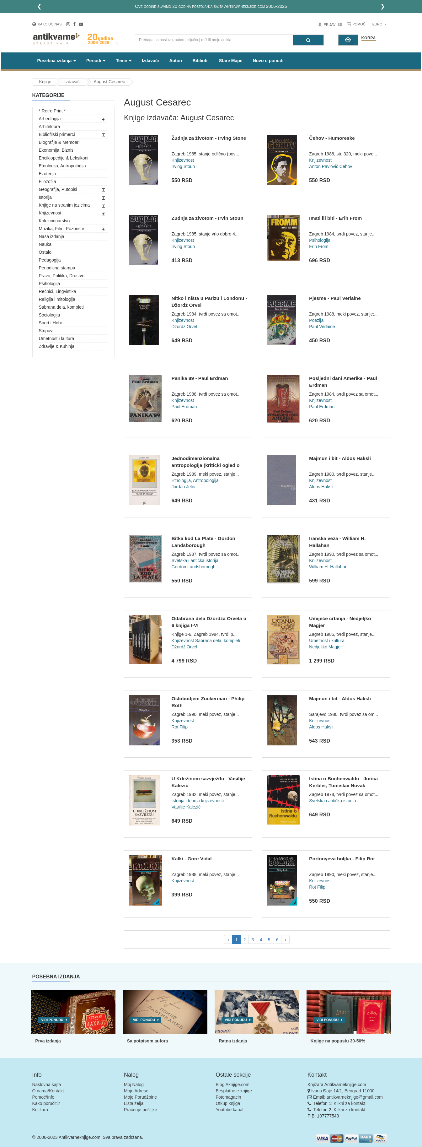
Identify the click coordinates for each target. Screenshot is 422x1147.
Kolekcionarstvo (54, 220)
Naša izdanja (51, 236)
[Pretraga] (308, 40)
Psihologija (49, 283)
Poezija (316, 320)
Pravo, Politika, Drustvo (62, 275)
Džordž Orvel (184, 326)
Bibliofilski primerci (57, 134)
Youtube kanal (229, 1109)
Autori (175, 60)
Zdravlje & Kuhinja (57, 346)
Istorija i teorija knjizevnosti (198, 800)
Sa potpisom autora (147, 1040)
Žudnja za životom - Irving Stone (209, 138)
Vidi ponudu (52, 1020)
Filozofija (47, 181)
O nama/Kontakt (48, 1090)
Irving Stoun (183, 166)
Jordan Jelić (183, 486)
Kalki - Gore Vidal (192, 858)
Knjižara (40, 1109)
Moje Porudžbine (140, 1097)
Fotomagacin (228, 1097)
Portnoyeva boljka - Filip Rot (342, 858)
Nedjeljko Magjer (325, 646)
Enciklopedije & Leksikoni (63, 157)
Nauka (45, 244)
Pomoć (359, 24)
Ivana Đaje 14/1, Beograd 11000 (343, 1090)
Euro (379, 24)
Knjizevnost (50, 212)
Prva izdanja (48, 1040)
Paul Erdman (184, 406)
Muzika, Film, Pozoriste (61, 228)
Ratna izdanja (233, 1040)
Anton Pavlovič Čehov (330, 166)
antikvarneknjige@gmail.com (355, 1097)
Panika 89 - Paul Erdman (200, 378)
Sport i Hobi (50, 322)
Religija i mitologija (57, 299)
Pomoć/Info (43, 1097)
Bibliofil (201, 60)
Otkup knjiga (228, 1103)
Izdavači (150, 60)
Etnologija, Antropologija (62, 165)
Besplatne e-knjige (234, 1090)
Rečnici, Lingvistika (57, 291)
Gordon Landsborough (194, 566)
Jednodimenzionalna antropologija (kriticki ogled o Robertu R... (206, 465)
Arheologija (50, 118)
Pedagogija (50, 259)
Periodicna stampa (57, 267)
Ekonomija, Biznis (56, 150)
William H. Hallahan (328, 566)
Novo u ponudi (268, 60)
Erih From (318, 246)
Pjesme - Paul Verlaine (335, 298)
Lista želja (133, 1103)
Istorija (45, 197)
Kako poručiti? (46, 1103)
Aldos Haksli (321, 486)
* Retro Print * (52, 110)
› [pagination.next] (285, 939)
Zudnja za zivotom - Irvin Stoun (207, 218)
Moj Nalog (134, 1084)
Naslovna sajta (46, 1084)
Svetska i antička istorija (195, 560)
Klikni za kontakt (349, 1103)
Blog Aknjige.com (232, 1084)
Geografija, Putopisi (58, 189)
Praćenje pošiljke (140, 1109)
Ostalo (45, 252)
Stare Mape (231, 60)
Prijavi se (333, 24)
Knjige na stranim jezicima (64, 205)
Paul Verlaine (322, 326)
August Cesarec (109, 81)
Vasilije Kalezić (186, 806)
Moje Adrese (136, 1090)
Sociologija (49, 314)
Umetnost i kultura (56, 338)
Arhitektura (49, 126)
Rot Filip (180, 726)
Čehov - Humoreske (332, 138)
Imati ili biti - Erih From (335, 218)
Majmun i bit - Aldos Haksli (340, 458)
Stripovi (46, 330)
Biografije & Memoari (59, 142)
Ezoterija (47, 173)
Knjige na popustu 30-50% (338, 1040)
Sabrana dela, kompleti (61, 307)
